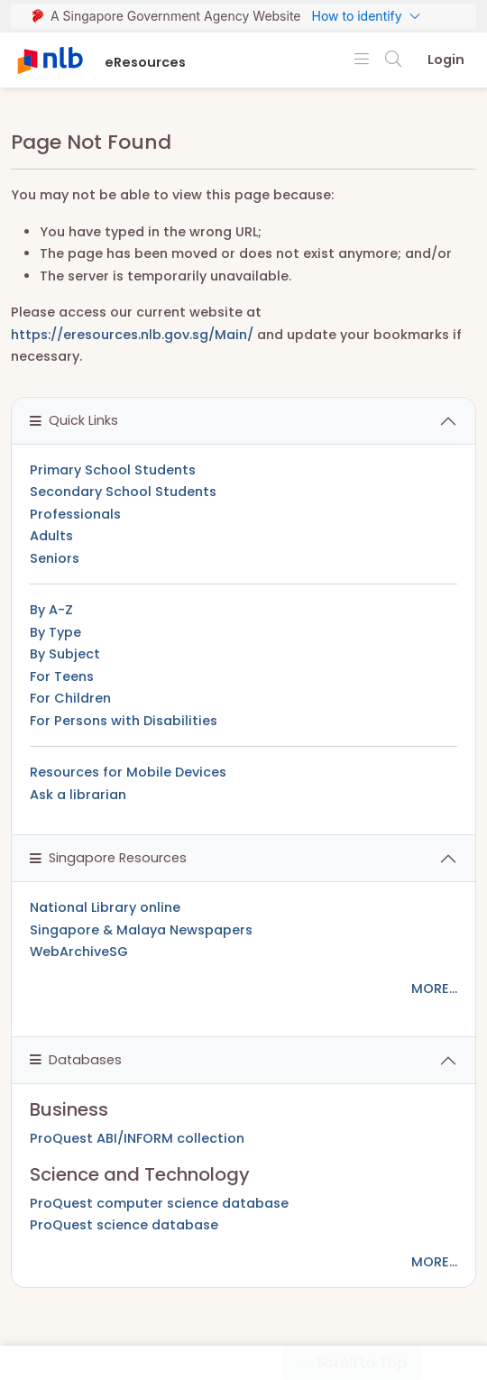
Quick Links (74, 420)
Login (445, 60)
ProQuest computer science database (159, 1203)
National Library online (105, 907)
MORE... (434, 989)
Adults (51, 536)
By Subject (65, 654)
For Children (70, 698)
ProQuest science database (124, 1225)
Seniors (54, 558)
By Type (55, 632)
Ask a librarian (78, 795)
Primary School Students (113, 470)
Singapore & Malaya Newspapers (141, 930)
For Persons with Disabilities (123, 721)
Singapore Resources (108, 858)
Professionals (75, 514)
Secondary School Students (123, 492)
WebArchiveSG (79, 952)
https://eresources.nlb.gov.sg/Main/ (132, 335)
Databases (76, 1060)
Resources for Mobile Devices (128, 772)
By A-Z (51, 610)
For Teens (62, 676)
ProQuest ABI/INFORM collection (137, 1138)
